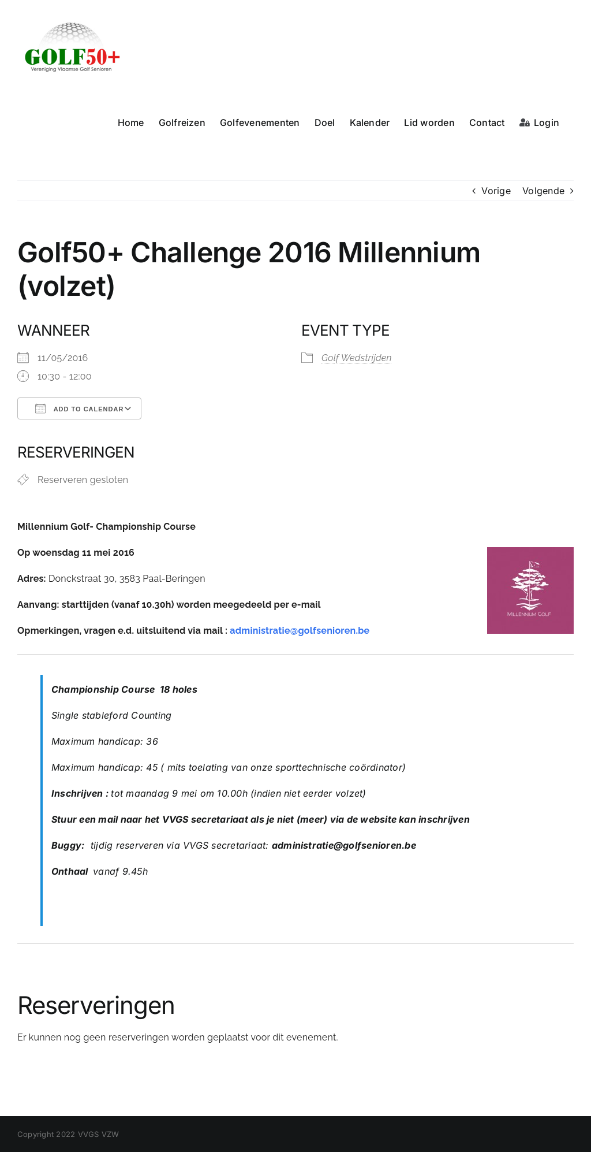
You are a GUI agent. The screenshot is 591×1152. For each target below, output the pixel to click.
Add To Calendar (79, 408)
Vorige (495, 190)
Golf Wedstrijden (356, 357)
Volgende (543, 190)
